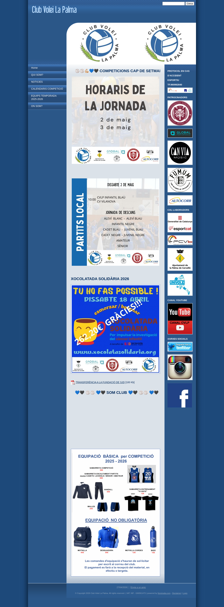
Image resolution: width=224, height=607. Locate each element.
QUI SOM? (37, 74)
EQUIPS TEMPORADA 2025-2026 (43, 97)
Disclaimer (176, 593)
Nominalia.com (164, 593)
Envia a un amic (138, 587)
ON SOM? (37, 106)
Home (34, 67)
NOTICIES (37, 81)
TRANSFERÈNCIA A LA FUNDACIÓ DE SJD (100, 382)
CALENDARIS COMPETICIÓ (47, 88)
